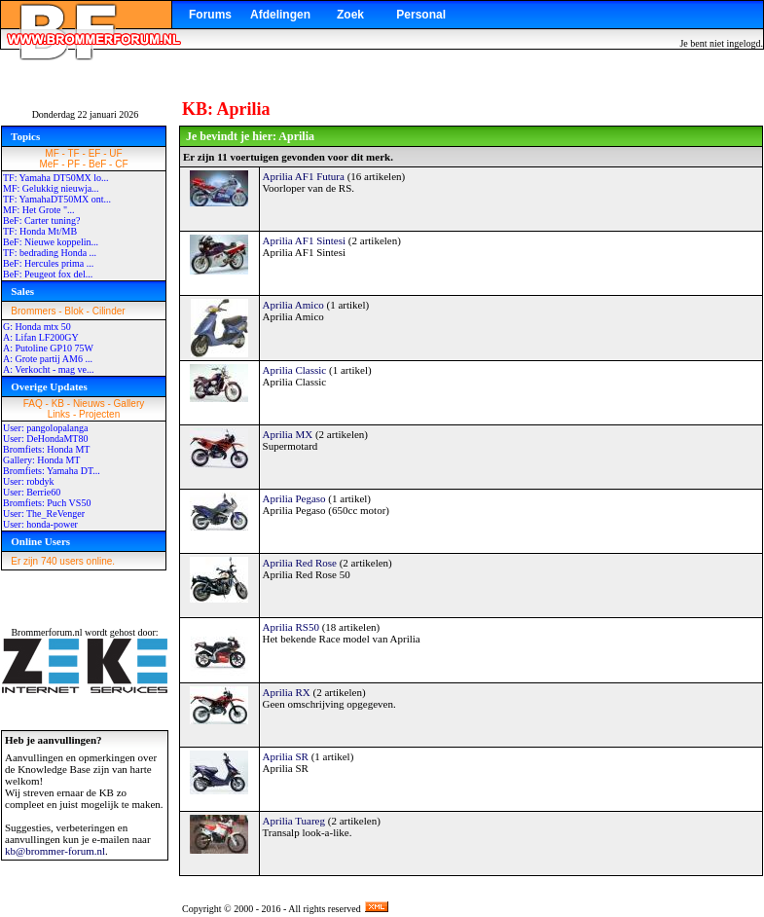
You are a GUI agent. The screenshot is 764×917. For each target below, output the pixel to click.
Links (59, 414)
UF (115, 153)
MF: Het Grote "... (39, 209)
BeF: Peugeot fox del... (47, 274)
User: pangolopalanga (45, 427)
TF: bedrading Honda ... (49, 252)
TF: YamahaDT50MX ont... (57, 199)
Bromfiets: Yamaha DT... (51, 470)
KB (58, 403)
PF (73, 164)
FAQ (33, 403)
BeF (97, 164)
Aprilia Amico (293, 305)
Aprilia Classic (295, 370)
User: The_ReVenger (44, 513)
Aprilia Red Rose (300, 563)
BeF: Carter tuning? (41, 220)
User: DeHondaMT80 (45, 438)
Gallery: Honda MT (41, 460)
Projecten (99, 414)
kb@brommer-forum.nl (55, 851)
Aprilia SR (286, 756)
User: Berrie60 (31, 492)
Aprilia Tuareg (294, 820)
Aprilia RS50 (291, 627)
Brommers (33, 311)
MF (51, 153)
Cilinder (109, 311)
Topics (25, 136)
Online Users (40, 541)
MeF (48, 164)
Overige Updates (49, 386)
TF (74, 153)
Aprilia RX (286, 692)
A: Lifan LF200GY (41, 337)
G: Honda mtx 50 (37, 326)
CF (121, 164)
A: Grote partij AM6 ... (47, 358)
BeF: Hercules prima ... (48, 263)
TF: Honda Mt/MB (40, 231)
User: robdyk (29, 481)
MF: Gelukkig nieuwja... (51, 188)
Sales (22, 291)
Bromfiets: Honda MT (46, 449)
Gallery (129, 403)
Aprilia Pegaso (294, 498)
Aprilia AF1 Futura (304, 176)
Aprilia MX (288, 434)
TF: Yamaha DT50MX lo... (56, 177)
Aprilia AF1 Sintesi (304, 240)
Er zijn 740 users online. (63, 561)
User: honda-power (40, 524)
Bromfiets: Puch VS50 (47, 502)
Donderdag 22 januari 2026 (85, 114)
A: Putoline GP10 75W (48, 348)
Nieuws (89, 403)
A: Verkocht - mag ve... (48, 369)
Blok (73, 311)
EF (95, 153)
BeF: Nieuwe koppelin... (50, 242)
